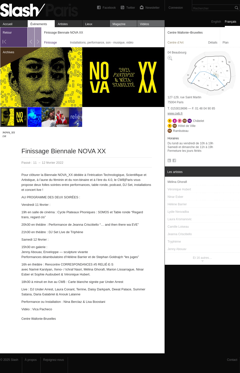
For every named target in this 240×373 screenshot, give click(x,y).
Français (230, 21)
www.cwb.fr (175, 113)
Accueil (7, 24)
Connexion (176, 7)
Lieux (88, 24)
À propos (31, 360)
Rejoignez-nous (53, 360)
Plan (226, 42)
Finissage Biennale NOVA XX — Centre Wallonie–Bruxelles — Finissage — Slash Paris (41, 9)
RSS (168, 161)
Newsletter (152, 7)
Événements (38, 24)
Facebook (109, 7)
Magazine (119, 24)
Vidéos (144, 24)
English (216, 21)
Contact (232, 360)
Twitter (130, 7)
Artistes (63, 24)
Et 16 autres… (202, 258)
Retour (7, 32)
